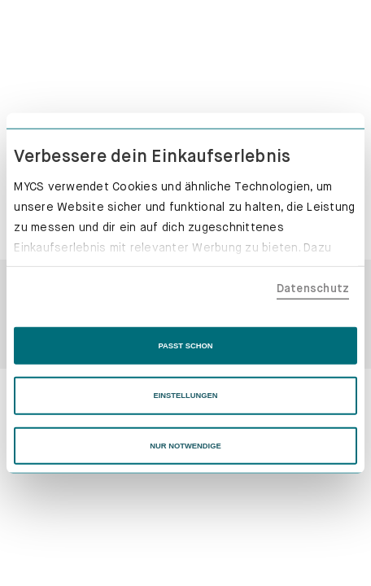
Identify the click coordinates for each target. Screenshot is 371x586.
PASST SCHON (186, 346)
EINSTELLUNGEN (185, 395)
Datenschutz (313, 287)
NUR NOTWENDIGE (185, 446)
